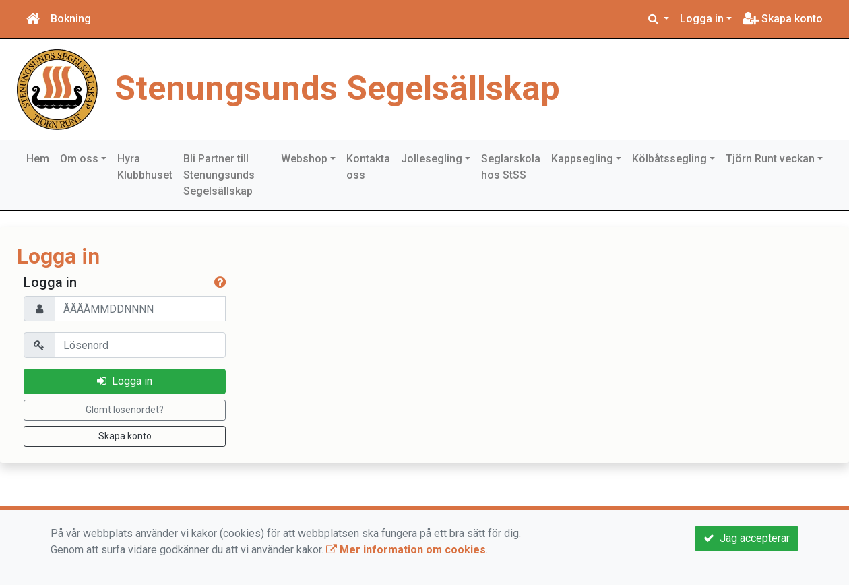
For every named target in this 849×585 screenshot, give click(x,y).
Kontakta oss (368, 166)
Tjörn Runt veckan (770, 158)
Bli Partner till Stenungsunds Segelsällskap (219, 174)
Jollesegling (431, 158)
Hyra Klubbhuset (144, 166)
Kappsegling (582, 158)
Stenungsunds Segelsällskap (337, 88)
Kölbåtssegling (669, 158)
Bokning (71, 18)
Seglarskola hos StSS (510, 166)
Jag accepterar (746, 538)
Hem (37, 158)
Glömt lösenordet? (125, 409)
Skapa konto (783, 18)
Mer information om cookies (406, 549)
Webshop (304, 158)
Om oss (79, 158)
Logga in (702, 18)
